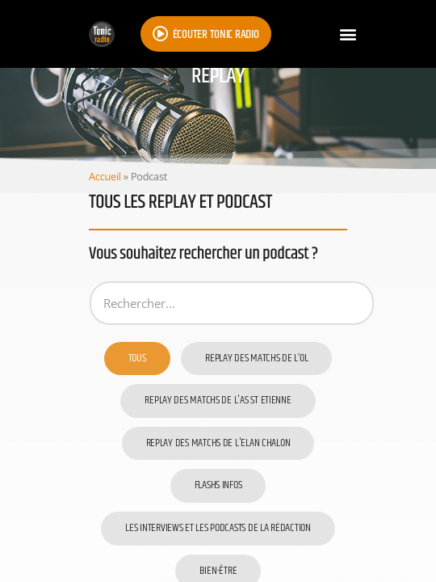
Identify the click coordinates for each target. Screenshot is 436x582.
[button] (347, 34)
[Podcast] (232, 303)
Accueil (105, 176)
